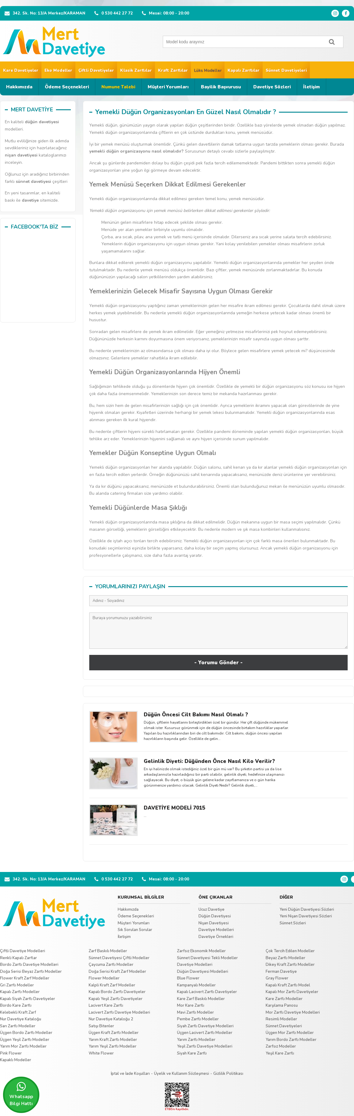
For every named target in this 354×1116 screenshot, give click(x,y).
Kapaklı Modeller (15, 1060)
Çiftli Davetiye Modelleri (22, 951)
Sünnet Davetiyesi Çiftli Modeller (119, 958)
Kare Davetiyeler (20, 70)
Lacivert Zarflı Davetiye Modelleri (119, 1012)
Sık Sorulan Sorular (135, 930)
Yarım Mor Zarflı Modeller (23, 1046)
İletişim (311, 87)
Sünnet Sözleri (293, 923)
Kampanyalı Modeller (196, 985)
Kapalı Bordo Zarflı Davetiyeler (117, 992)
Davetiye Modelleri (216, 930)
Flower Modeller (104, 978)
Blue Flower (188, 978)
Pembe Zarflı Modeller (198, 1019)
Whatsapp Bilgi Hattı (21, 1094)
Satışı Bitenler (101, 1026)
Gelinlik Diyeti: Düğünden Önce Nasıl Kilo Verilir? (209, 761)
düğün (112, 151)
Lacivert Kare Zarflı (106, 1005)
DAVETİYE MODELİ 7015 (174, 807)
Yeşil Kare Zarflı (280, 1053)
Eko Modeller (58, 70)
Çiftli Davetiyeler (96, 70)
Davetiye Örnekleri (215, 936)
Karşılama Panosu (282, 1005)
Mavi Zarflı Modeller (195, 1012)
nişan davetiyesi (21, 155)
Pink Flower (11, 1053)
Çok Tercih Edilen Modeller (290, 951)
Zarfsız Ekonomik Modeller (201, 951)
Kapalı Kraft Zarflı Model (288, 985)
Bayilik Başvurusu (221, 87)
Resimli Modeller (281, 1019)
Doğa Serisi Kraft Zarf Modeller (117, 971)
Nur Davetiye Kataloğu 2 (111, 1019)
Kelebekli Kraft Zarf (18, 1012)
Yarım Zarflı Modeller (196, 1039)
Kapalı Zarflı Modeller (20, 992)
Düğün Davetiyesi (214, 916)
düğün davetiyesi (42, 122)
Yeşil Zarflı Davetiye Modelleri (204, 1046)
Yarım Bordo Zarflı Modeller (291, 1039)
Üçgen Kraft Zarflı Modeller (114, 1032)
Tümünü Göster (218, 851)
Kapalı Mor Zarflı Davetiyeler (292, 992)
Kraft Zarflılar (173, 70)
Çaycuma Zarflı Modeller (111, 964)
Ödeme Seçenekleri (67, 87)
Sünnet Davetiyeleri (286, 70)
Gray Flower (277, 978)
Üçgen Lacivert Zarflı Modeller (204, 1032)
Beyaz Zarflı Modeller (285, 958)
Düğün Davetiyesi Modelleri (202, 971)
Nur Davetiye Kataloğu (20, 1019)
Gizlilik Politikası (228, 1073)
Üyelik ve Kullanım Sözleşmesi (181, 1073)
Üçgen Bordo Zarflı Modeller (26, 1032)
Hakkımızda (19, 87)
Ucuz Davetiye (211, 909)
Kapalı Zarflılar (244, 70)
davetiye (30, 200)
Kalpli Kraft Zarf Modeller (112, 985)
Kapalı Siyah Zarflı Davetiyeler (27, 999)
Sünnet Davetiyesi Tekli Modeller (207, 958)
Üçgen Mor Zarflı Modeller (290, 1032)
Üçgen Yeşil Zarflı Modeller (24, 1039)
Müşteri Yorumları (168, 87)
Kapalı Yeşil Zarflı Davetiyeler (116, 999)
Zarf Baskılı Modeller (108, 951)
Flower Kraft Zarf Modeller (24, 978)
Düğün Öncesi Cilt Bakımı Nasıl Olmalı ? (196, 714)
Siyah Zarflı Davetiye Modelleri (205, 1026)
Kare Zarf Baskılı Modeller (201, 999)
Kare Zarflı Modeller (284, 999)
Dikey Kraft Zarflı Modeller (290, 964)
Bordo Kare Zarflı (15, 1005)
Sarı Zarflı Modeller (17, 1026)
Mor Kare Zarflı (190, 1005)
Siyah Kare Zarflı (192, 1053)
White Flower (101, 1053)
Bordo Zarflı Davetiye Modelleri (29, 964)
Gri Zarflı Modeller (17, 985)
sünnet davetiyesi (33, 181)
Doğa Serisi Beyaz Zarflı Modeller (31, 971)
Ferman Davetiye (281, 971)
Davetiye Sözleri (272, 87)
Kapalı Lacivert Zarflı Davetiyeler (207, 992)
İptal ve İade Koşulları (130, 1073)
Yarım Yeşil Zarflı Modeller (112, 1046)
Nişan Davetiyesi (213, 923)
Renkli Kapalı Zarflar (18, 958)
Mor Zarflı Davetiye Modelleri (293, 1012)
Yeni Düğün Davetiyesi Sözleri (307, 909)
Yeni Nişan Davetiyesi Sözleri (306, 916)
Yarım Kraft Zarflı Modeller (113, 1039)
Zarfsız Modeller (281, 1046)
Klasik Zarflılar (136, 70)
